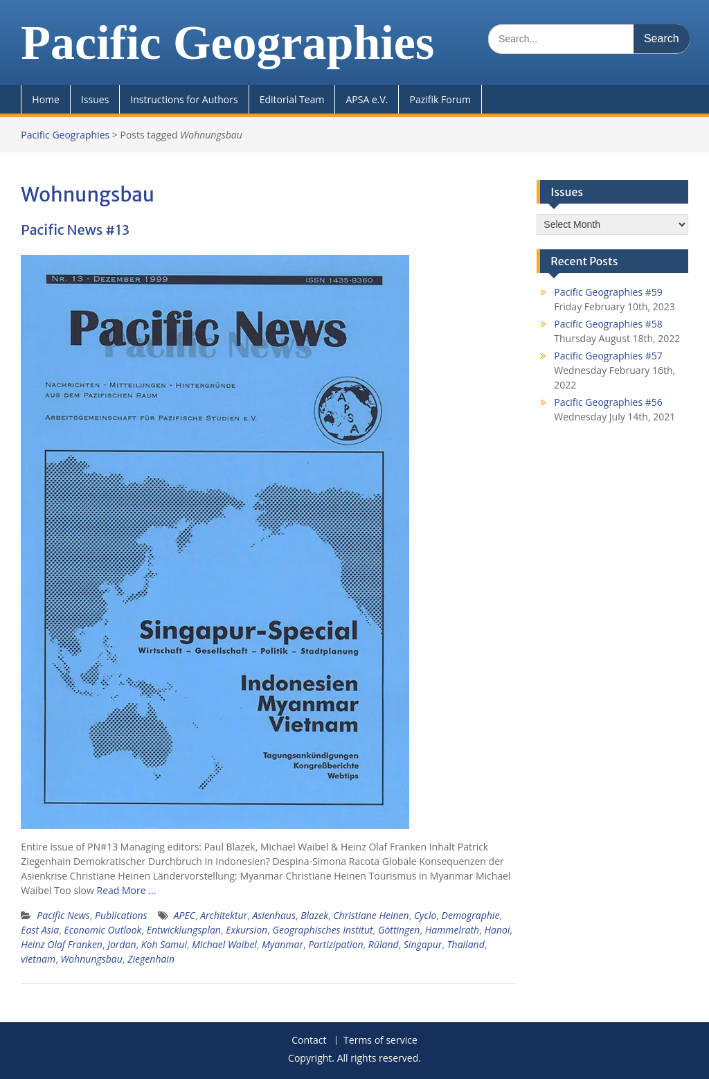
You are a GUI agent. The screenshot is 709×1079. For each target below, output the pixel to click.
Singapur (423, 944)
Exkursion (246, 929)
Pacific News (63, 915)
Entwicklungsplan (184, 929)
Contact (308, 1040)
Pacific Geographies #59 (608, 291)
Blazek (314, 915)
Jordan (121, 944)
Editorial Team (292, 99)
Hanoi (497, 929)
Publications (121, 915)
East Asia (40, 929)
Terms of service (380, 1040)
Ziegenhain (150, 958)
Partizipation (335, 944)
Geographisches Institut (322, 929)
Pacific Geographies (227, 42)
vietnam (38, 958)
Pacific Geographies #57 (608, 355)
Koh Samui (164, 944)
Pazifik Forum (439, 99)
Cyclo (425, 915)
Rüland (383, 944)
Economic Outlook (102, 929)
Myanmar (282, 944)
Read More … (126, 890)
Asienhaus (274, 915)
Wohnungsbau (91, 958)
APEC (184, 915)
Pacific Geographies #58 (608, 323)
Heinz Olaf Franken (61, 944)
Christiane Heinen (371, 915)
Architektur (223, 915)
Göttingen (399, 929)
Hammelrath (452, 929)
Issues (95, 99)
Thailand (466, 944)
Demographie (471, 915)
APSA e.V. (366, 99)
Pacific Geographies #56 (608, 402)
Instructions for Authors (183, 99)
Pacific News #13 (75, 229)
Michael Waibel (224, 944)
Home (46, 99)
